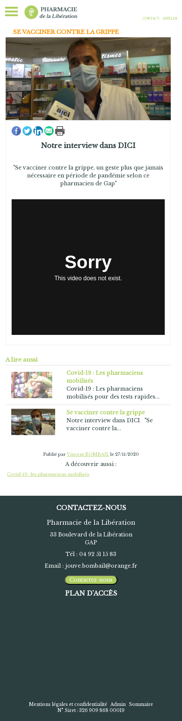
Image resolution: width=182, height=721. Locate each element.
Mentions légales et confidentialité (68, 704)
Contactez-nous (91, 579)
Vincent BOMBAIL (88, 454)
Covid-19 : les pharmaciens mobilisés (48, 474)
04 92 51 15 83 (97, 554)
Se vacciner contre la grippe (66, 31)
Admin (118, 704)
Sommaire (141, 704)
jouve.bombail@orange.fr (101, 565)
